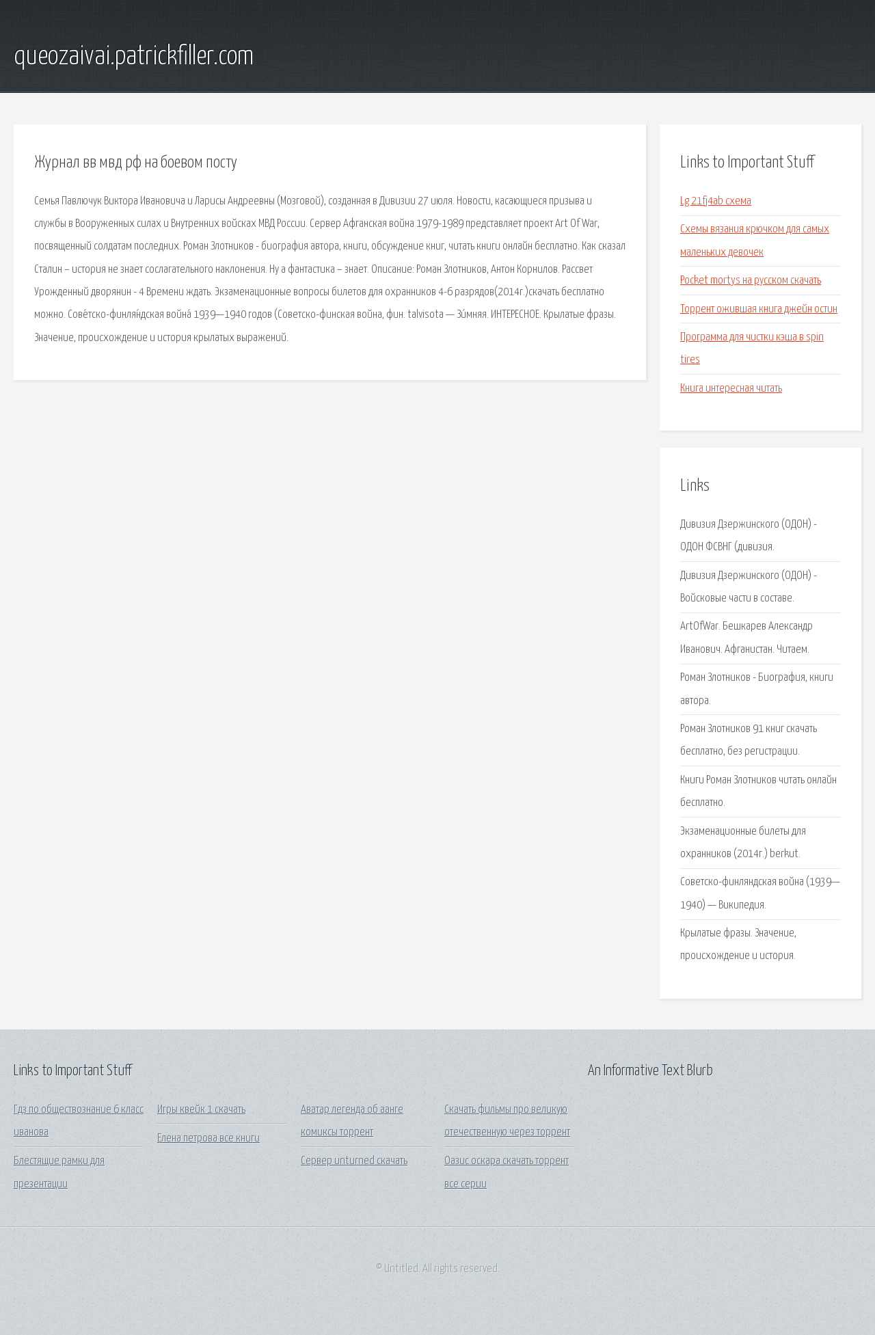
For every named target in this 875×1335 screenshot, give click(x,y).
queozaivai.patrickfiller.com (134, 57)
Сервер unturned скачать (354, 1161)
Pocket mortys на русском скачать (750, 280)
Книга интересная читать (731, 388)
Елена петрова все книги (208, 1138)
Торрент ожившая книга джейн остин (758, 309)
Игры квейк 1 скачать (201, 1110)
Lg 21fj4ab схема (715, 201)
